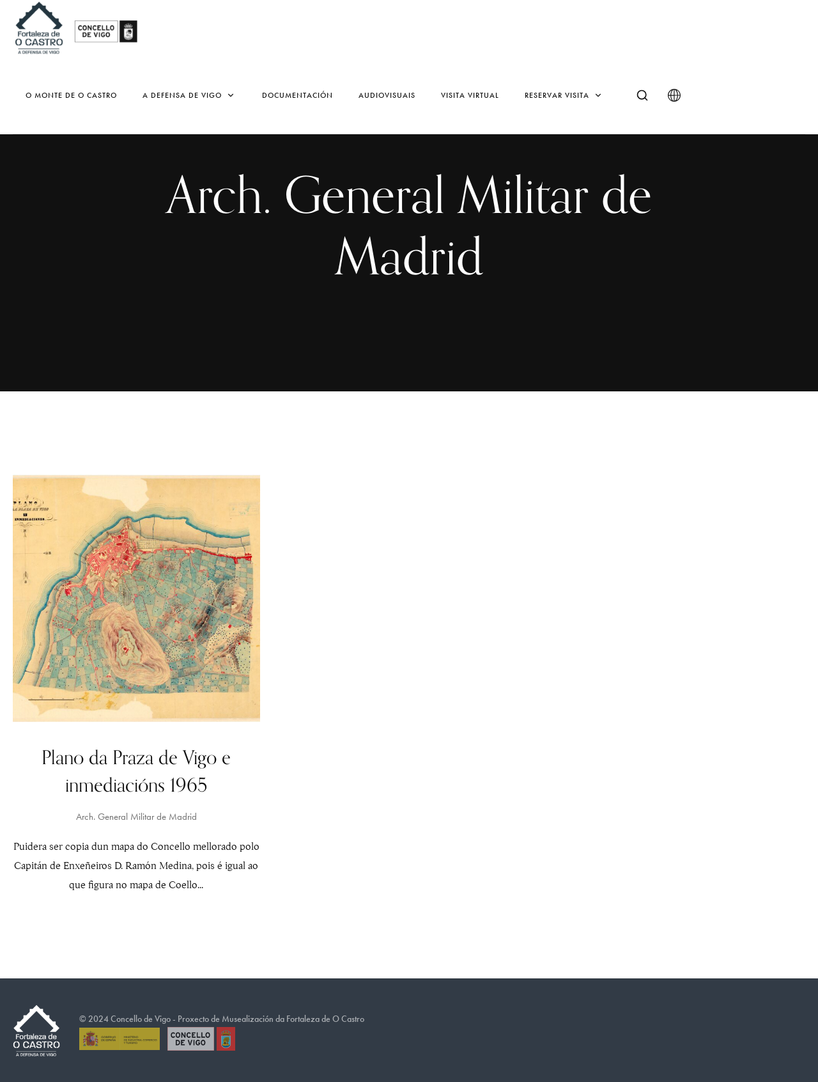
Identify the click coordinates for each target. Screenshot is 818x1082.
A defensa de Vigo (189, 95)
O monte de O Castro (71, 95)
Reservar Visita (564, 95)
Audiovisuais (387, 95)
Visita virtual (470, 95)
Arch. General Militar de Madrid (136, 816)
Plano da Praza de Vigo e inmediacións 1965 (136, 771)
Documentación (297, 95)
